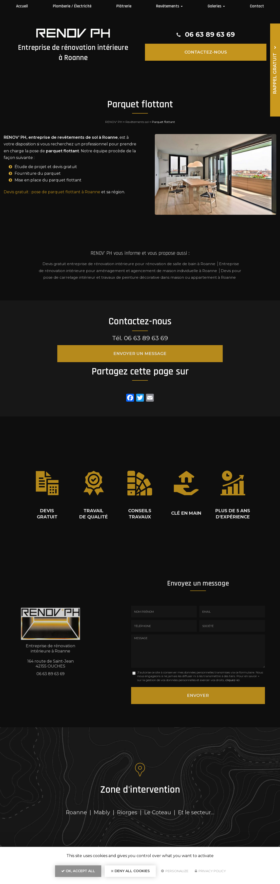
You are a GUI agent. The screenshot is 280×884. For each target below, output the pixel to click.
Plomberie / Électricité (72, 6)
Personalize (174, 873)
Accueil (22, 6)
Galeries (216, 6)
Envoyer (198, 694)
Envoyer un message (140, 353)
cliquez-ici (232, 680)
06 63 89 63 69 (210, 35)
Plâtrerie (123, 6)
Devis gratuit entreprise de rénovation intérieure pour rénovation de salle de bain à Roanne (128, 263)
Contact (257, 6)
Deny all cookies (130, 873)
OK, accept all (78, 873)
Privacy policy (210, 873)
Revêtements (169, 6)
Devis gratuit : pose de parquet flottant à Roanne (52, 192)
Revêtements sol (137, 122)
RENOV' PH (113, 122)
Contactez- (205, 51)
